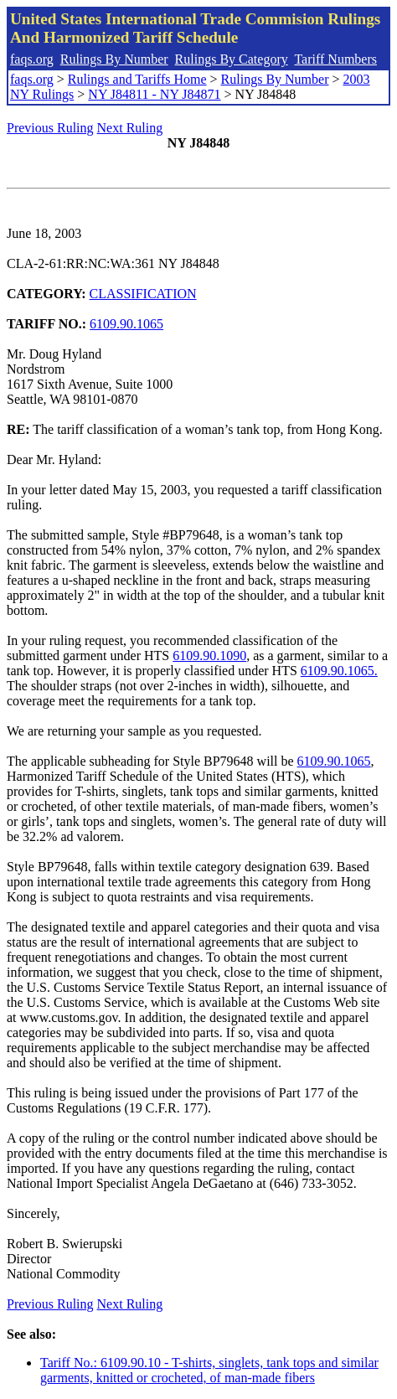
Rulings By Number (114, 59)
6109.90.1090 (209, 655)
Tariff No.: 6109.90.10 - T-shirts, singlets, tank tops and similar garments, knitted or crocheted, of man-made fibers (209, 1370)
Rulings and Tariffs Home (137, 79)
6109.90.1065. (339, 670)
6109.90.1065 (126, 324)
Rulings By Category (231, 59)
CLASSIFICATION (143, 294)
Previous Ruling (50, 128)
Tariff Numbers (335, 59)
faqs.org (32, 59)
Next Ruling (130, 128)
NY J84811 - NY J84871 (154, 94)
